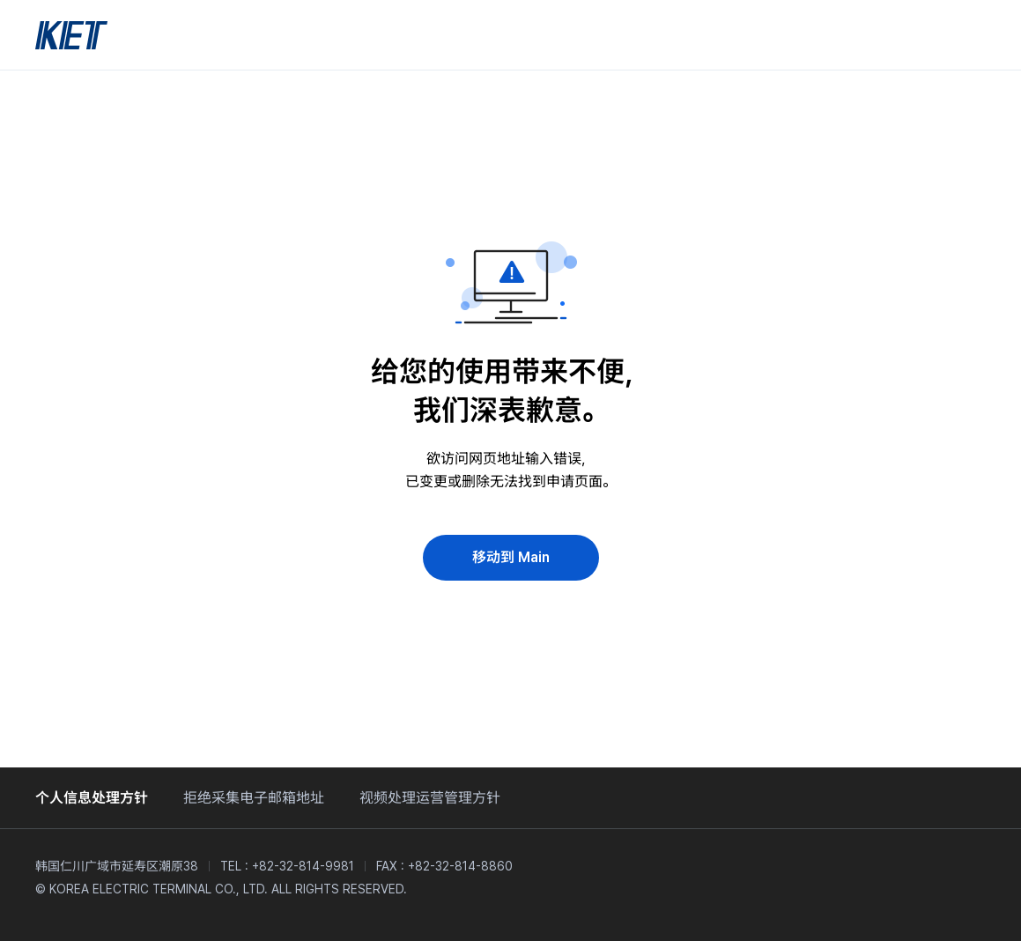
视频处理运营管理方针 (429, 797)
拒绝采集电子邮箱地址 (253, 797)
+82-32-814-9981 (303, 866)
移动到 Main (511, 557)
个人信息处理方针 (91, 797)
